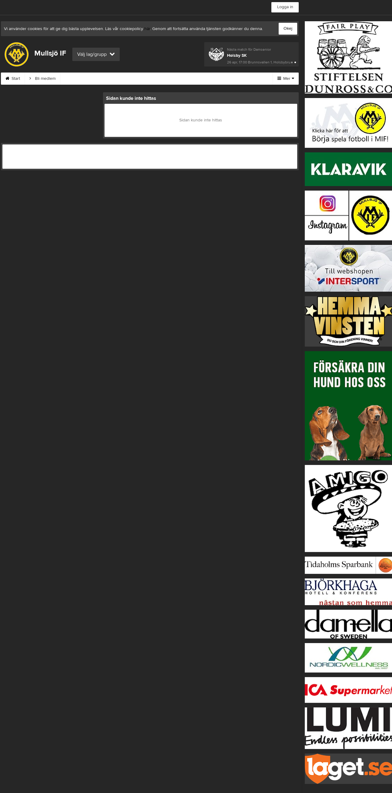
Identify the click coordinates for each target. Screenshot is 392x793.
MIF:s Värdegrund (84, 78)
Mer (285, 78)
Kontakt (122, 78)
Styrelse (190, 78)
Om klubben (156, 78)
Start (12, 78)
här (147, 29)
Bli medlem (42, 78)
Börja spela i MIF (228, 78)
